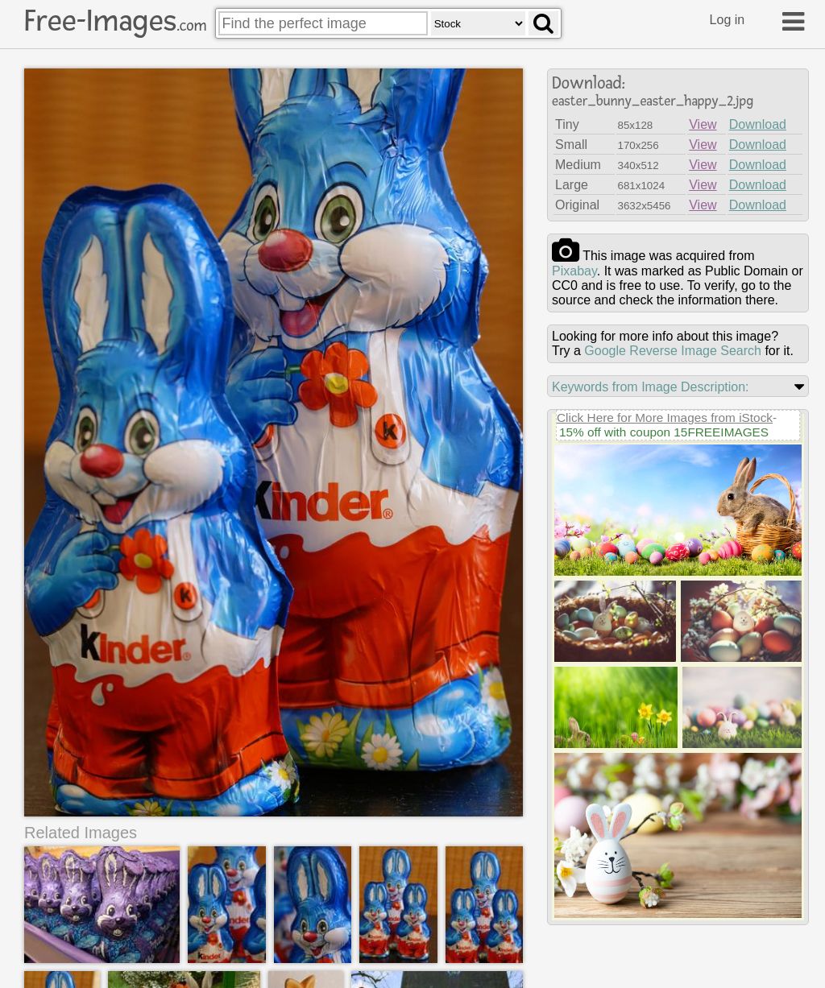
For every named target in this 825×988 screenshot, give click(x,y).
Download (757, 124)
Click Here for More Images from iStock (665, 417)
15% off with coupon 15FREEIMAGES (664, 432)
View (702, 124)
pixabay (574, 271)
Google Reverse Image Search (672, 351)
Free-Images (115, 20)
